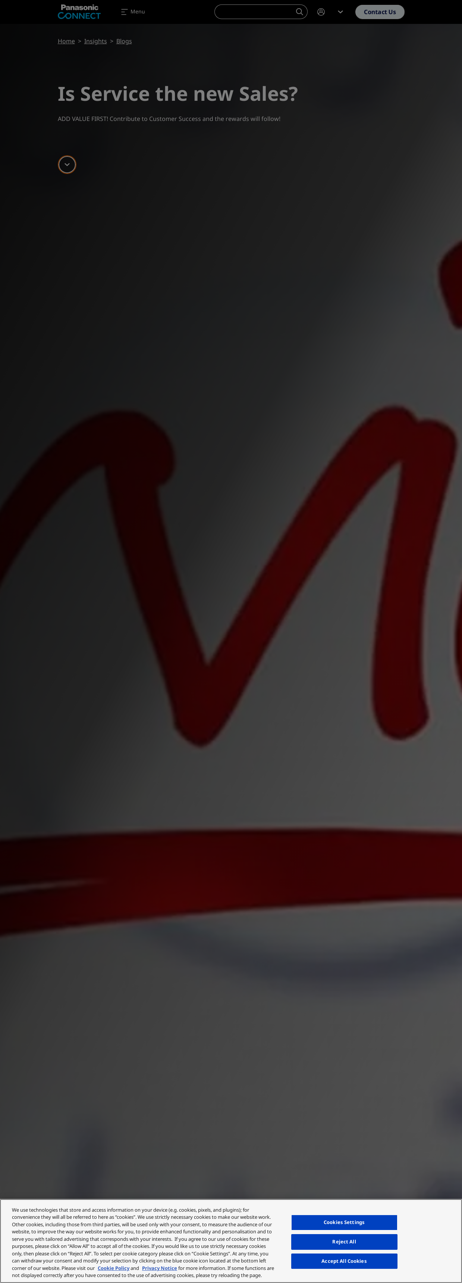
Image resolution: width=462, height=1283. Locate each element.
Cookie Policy (113, 1268)
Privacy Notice (159, 1268)
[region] (231, 1241)
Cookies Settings (344, 1222)
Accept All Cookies (344, 1261)
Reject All (344, 1241)
